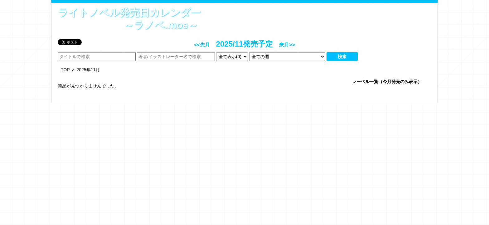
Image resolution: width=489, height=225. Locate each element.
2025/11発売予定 (244, 44)
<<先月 (202, 45)
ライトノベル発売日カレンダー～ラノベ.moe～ (128, 19)
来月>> (287, 45)
